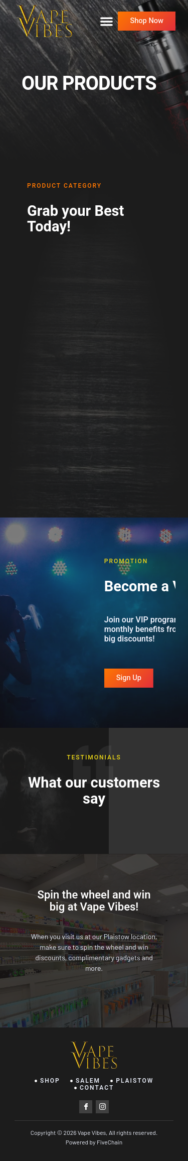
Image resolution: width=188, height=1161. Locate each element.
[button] (106, 21)
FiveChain (109, 1141)
